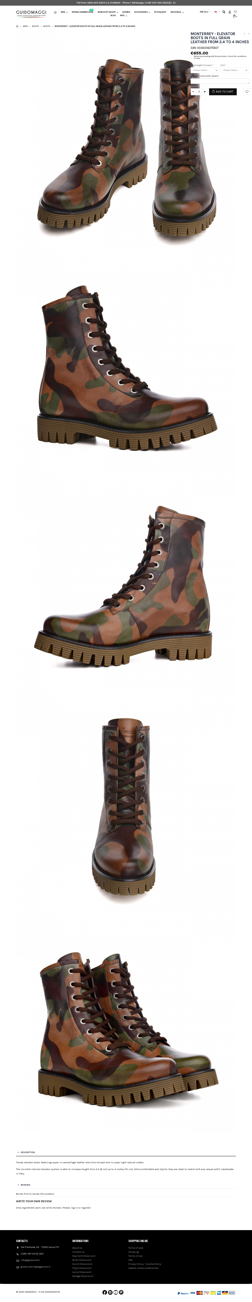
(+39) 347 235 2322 (156, 2)
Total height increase (202, 65)
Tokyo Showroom (82, 1268)
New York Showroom (83, 1255)
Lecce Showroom (81, 1272)
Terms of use (135, 1255)
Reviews (25, 1185)
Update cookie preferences (143, 1268)
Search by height (107, 12)
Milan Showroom (82, 1259)
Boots (35, 26)
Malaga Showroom (82, 1276)
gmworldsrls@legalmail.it (35, 1266)
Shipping (133, 1251)
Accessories (141, 12)
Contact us (78, 1251)
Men (63, 12)
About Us (77, 1247)
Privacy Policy (136, 1264)
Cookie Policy (153, 1264)
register (86, 1207)
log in (74, 1207)
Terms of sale (135, 1247)
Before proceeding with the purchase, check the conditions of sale (220, 57)
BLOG (113, 15)
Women (126, 12)
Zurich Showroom (82, 1264)
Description (28, 1152)
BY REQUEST (160, 12)
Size (223, 65)
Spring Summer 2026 (82, 12)
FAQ (130, 1259)
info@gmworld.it (30, 1260)
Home (17, 26)
